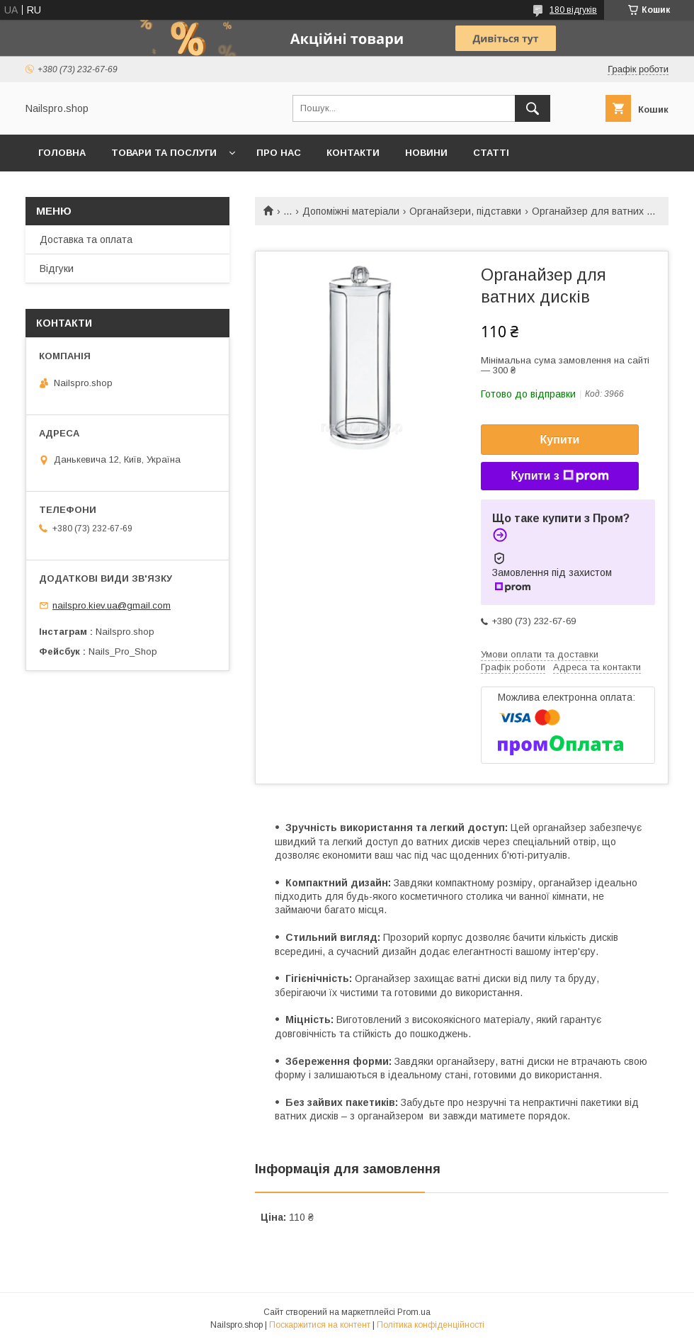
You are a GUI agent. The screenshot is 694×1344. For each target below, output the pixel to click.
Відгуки (57, 268)
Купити (560, 440)
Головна (62, 152)
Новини (426, 152)
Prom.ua (414, 1312)
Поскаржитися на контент (319, 1325)
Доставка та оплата (86, 239)
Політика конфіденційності (430, 1325)
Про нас (278, 152)
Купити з (559, 476)
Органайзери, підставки (465, 211)
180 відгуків (573, 10)
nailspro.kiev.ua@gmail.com (111, 605)
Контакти (353, 152)
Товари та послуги (164, 152)
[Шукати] (532, 108)
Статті (491, 152)
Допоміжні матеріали (350, 211)
